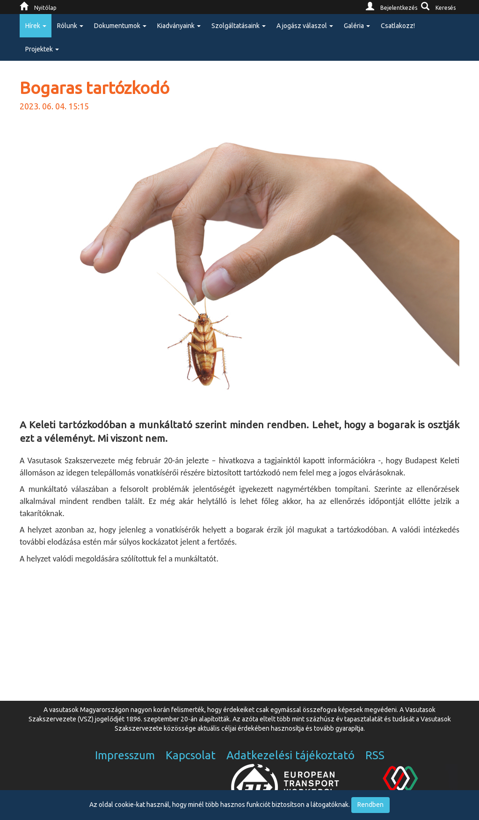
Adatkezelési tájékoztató (290, 755)
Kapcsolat (191, 755)
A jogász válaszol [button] (304, 25)
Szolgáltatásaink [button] (238, 25)
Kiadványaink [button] (179, 25)
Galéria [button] (357, 25)
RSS (375, 755)
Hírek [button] (35, 25)
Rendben (370, 804)
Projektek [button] (42, 49)
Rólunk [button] (70, 25)
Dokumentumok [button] (120, 25)
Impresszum (125, 755)
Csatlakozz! (398, 25)
